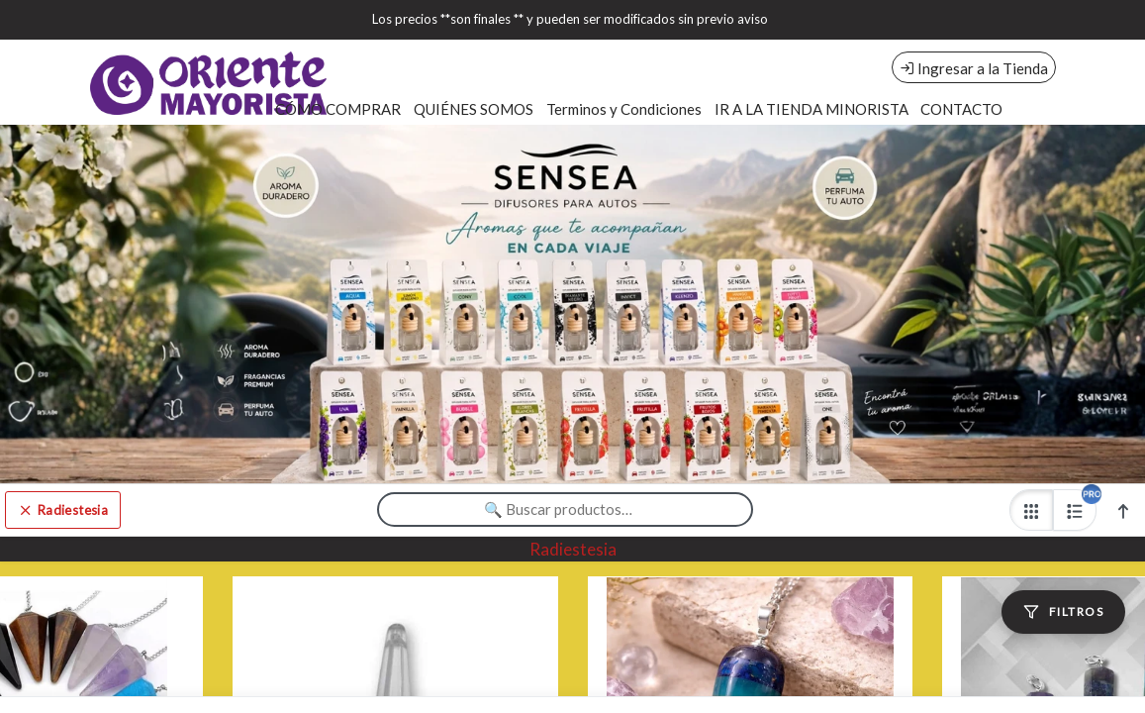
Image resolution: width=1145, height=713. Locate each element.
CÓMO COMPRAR (338, 109)
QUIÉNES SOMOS (473, 109)
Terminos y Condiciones (624, 109)
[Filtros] (1063, 612)
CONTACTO (961, 109)
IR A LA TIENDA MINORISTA (811, 109)
